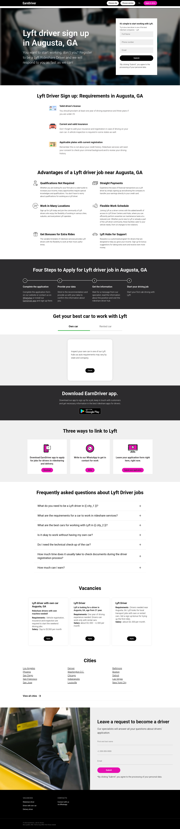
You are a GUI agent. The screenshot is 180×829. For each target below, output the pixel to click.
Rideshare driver (28, 802)
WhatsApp (27, 298)
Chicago (72, 675)
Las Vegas (117, 679)
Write (90, 470)
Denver (71, 668)
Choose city (113, 3)
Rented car (105, 326)
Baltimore (117, 668)
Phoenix (27, 671)
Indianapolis (74, 679)
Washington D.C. (76, 671)
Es (139, 3)
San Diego (28, 675)
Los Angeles (29, 668)
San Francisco (30, 679)
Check (90, 370)
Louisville (72, 682)
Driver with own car (30, 806)
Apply (48, 639)
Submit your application (132, 470)
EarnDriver (29, 3)
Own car (73, 326)
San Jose (27, 682)
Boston (116, 671)
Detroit (115, 675)
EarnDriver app (29, 301)
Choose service (127, 3)
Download (47, 470)
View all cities (30, 696)
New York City (119, 682)
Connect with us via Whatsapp (63, 803)
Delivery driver (28, 809)
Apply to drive (150, 3)
